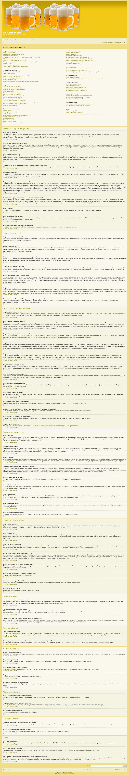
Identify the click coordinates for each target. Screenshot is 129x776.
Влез (124, 42)
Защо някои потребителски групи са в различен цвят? (79, 60)
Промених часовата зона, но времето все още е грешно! (17, 75)
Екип (85, 769)
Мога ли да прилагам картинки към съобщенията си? (16, 115)
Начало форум (32, 39)
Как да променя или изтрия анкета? (12, 92)
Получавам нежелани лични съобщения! (76, 70)
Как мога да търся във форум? (74, 84)
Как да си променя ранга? (9, 79)
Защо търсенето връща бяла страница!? (76, 87)
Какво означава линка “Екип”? (73, 63)
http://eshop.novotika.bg (64, 773)
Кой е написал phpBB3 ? (72, 111)
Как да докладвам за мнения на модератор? (14, 100)
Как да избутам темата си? (10, 105)
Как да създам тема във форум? (11, 86)
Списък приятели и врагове (73, 77)
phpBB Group (39, 743)
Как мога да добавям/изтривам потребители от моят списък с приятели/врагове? (86, 78)
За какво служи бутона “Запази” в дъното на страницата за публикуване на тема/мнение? (26, 102)
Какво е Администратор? (72, 52)
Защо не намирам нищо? (72, 85)
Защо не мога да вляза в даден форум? (13, 95)
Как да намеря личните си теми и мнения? (77, 90)
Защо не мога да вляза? (9, 52)
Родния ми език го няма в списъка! (12, 76)
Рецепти (72, 773)
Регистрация (118, 42)
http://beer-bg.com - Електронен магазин (16, 39)
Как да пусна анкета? (8, 91)
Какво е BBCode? (7, 110)
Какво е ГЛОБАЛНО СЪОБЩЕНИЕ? (12, 116)
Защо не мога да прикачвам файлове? (13, 97)
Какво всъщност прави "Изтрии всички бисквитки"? (16, 66)
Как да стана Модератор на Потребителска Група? (79, 58)
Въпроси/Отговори (108, 42)
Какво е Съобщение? (8, 118)
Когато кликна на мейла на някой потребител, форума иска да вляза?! (21, 81)
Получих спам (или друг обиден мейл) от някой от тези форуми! (82, 71)
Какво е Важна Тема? (8, 119)
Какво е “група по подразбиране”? (74, 62)
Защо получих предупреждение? (11, 99)
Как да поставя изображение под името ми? (14, 78)
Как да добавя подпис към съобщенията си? (14, 89)
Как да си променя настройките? (11, 71)
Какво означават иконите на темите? (12, 123)
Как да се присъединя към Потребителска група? (78, 57)
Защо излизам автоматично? (10, 55)
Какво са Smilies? (7, 113)
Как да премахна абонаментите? (74, 98)
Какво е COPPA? (7, 63)
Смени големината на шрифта (124, 39)
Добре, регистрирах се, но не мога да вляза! (14, 60)
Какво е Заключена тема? (9, 121)
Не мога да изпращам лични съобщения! (76, 68)
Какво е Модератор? (71, 54)
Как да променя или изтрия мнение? (12, 88)
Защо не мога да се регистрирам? (12, 65)
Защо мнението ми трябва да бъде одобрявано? (15, 103)
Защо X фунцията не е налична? (74, 112)
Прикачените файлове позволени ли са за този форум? (80, 104)
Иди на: (88, 765)
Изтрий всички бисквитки (93, 769)
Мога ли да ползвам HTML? (10, 112)
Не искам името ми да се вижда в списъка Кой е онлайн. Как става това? (22, 57)
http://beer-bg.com (68, 772)
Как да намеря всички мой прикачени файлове (78, 105)
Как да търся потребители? (73, 88)
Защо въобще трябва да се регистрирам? (13, 54)
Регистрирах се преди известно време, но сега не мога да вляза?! (20, 62)
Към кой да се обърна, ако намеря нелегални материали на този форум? (84, 114)
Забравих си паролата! (9, 58)
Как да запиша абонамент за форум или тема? (78, 97)
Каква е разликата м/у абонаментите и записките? (79, 95)
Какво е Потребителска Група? (74, 55)
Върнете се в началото (11, 139)
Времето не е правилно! (9, 73)
